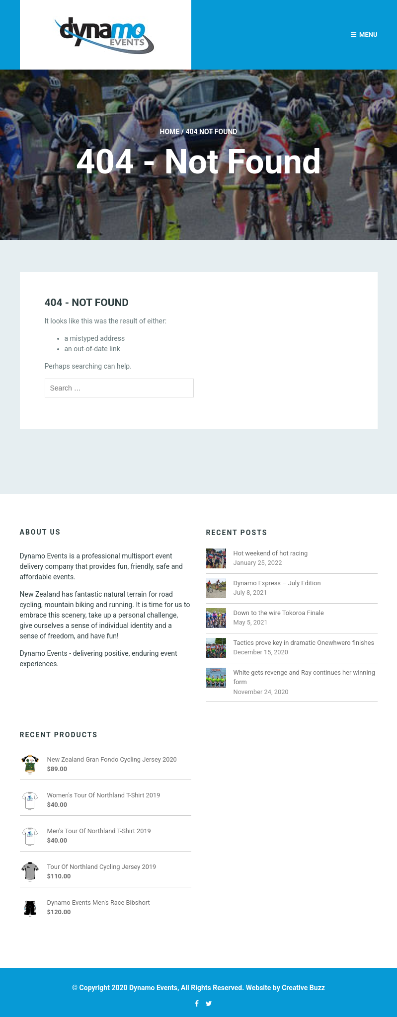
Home (170, 132)
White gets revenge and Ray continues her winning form (304, 677)
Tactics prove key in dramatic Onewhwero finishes (304, 642)
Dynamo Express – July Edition (277, 583)
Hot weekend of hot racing (271, 553)
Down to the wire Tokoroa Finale (279, 613)
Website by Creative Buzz (285, 988)
